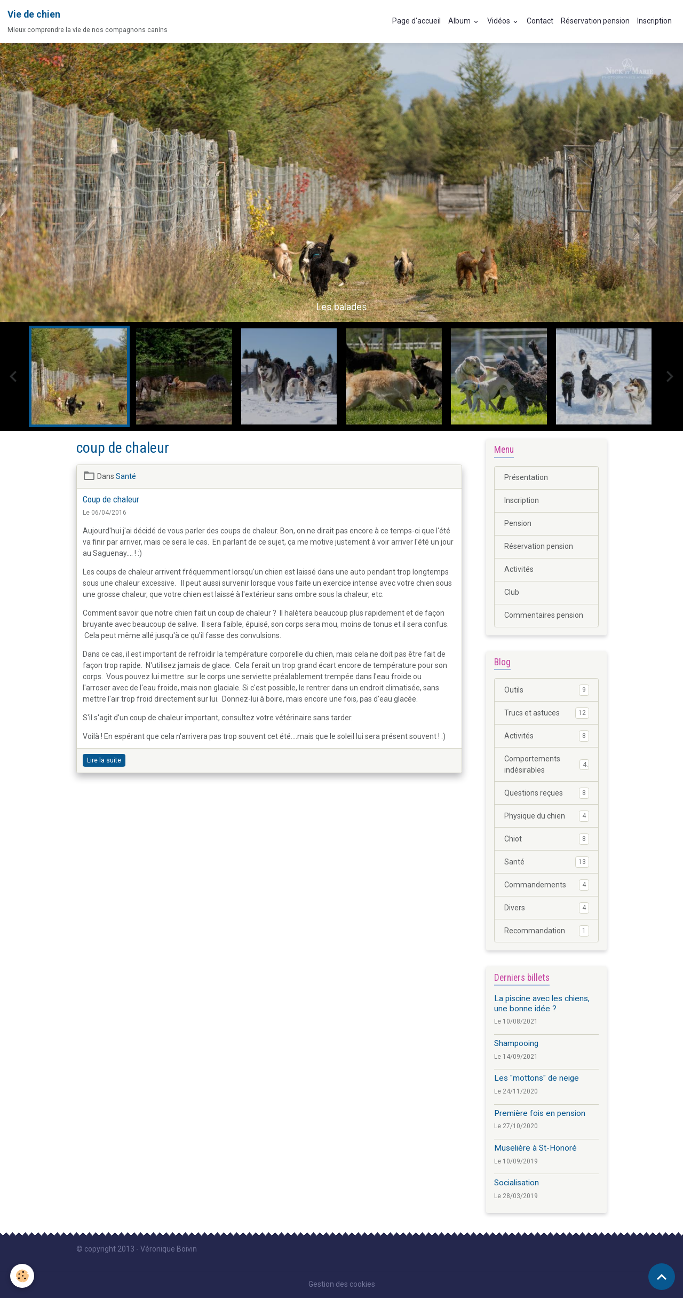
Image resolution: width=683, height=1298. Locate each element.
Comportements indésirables (546, 764)
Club (511, 592)
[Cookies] (23, 1276)
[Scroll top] (661, 1276)
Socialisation (516, 1182)
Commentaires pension (543, 615)
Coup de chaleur (111, 499)
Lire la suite (104, 760)
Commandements (546, 884)
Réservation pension (595, 21)
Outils (546, 690)
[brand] (87, 21)
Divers (546, 907)
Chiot (546, 838)
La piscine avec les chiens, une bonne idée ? (542, 1003)
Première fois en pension (539, 1113)
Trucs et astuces (546, 712)
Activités (519, 569)
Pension (517, 523)
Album (460, 21)
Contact (540, 21)
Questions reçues (546, 793)
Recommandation (546, 930)
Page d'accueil (416, 21)
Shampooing (516, 1043)
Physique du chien (546, 816)
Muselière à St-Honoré (535, 1148)
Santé (126, 476)
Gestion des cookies (341, 1284)
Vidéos (499, 21)
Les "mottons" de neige (536, 1078)
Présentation (526, 477)
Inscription (654, 21)
